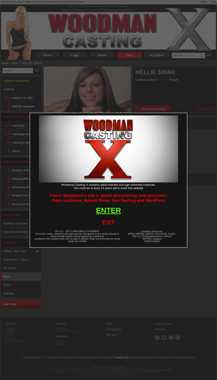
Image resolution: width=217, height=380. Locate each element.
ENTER (108, 210)
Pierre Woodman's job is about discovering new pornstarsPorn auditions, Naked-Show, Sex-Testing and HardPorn (108, 198)
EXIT (108, 222)
